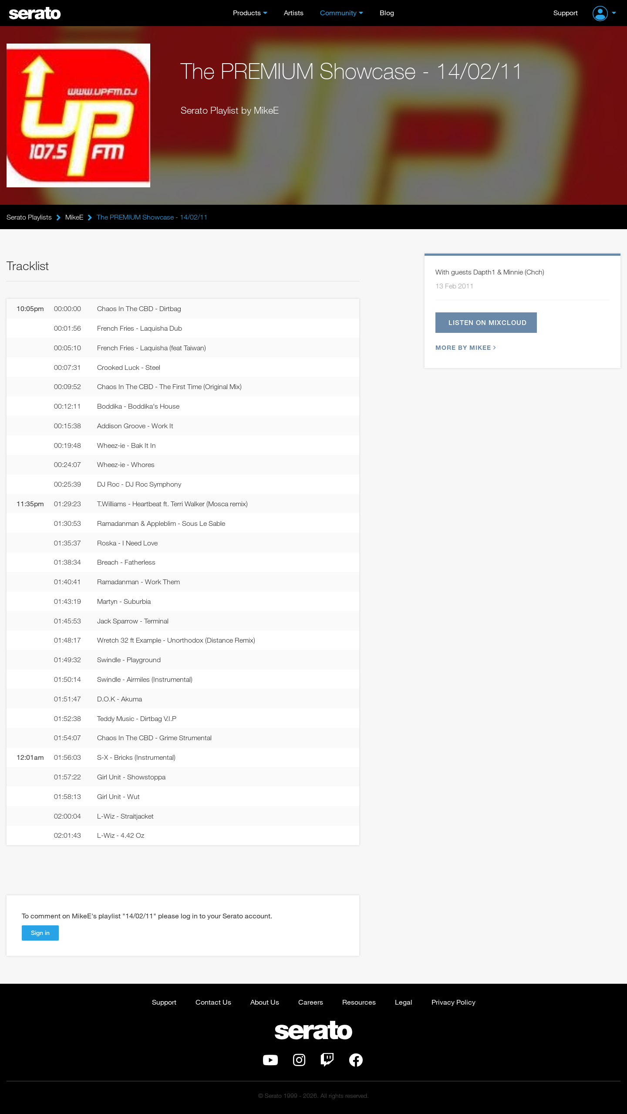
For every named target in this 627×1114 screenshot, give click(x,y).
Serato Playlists (29, 217)
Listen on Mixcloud (487, 322)
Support (565, 12)
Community (338, 12)
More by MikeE (464, 347)
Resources (359, 1002)
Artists (293, 12)
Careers (310, 1002)
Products (247, 12)
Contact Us (213, 1002)
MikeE (74, 217)
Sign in (40, 932)
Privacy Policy (453, 1002)
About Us (264, 1002)
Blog (387, 12)
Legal (403, 1002)
